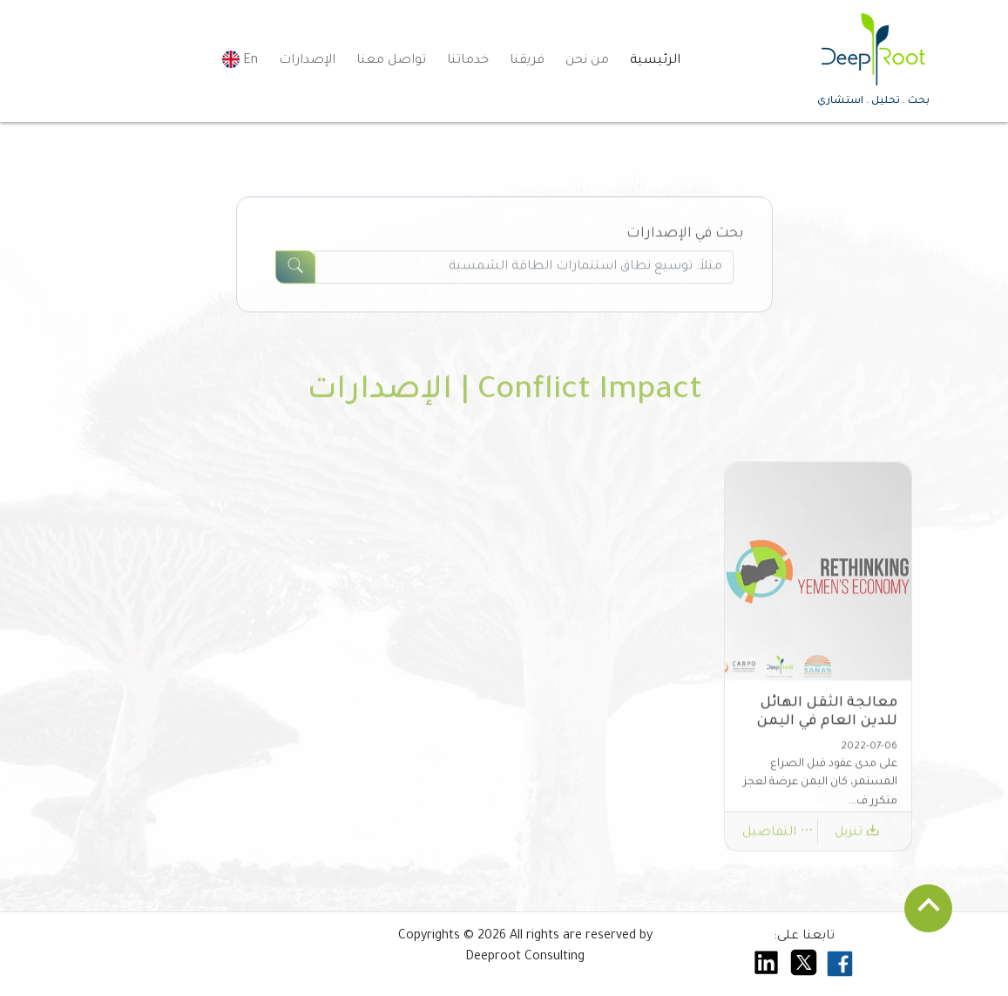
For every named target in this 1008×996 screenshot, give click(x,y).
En (240, 59)
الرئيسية (655, 61)
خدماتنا (468, 61)
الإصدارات (307, 61)
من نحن (587, 61)
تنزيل (857, 838)
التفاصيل (778, 838)
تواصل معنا (391, 61)
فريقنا (527, 61)
